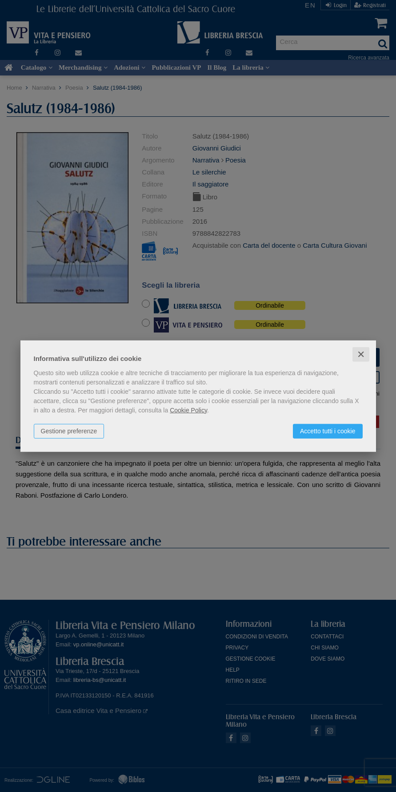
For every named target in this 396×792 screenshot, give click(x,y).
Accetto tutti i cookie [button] (328, 430)
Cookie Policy (188, 409)
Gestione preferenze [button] (69, 430)
